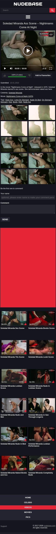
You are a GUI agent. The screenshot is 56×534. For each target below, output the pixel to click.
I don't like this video (29, 75)
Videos (28, 507)
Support (4, 526)
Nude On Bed (35, 100)
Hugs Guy (9, 100)
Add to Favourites (42, 75)
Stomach (4, 102)
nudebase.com (50, 526)
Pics (28, 517)
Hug (10, 102)
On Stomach (47, 100)
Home (28, 497)
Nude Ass (27, 102)
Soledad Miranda (15, 93)
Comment (5, 203)
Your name (5, 194)
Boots (15, 102)
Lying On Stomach (21, 100)
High (20, 102)
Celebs (28, 502)
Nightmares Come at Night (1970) (19, 96)
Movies (28, 512)
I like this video (4, 75)
